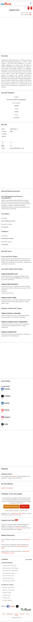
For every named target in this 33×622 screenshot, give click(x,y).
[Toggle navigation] (30, 3)
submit (14, 476)
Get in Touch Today (21, 528)
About (3, 614)
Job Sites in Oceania (7, 600)
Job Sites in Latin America (8, 590)
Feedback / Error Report (11, 506)
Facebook (11, 606)
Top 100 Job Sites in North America (10, 568)
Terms (27, 614)
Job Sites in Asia (6, 597)
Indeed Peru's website (7, 488)
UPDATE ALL (24, 506)
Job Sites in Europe (6, 592)
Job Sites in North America (8, 587)
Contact (16, 614)
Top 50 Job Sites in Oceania (8, 580)
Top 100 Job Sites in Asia (8, 575)
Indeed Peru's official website (18, 513)
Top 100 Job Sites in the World (9, 565)
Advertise (22, 614)
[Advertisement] (16, 35)
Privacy (16, 615)
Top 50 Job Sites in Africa (8, 578)
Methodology (10, 614)
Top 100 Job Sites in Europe (8, 573)
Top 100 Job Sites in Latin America (10, 570)
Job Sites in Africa (6, 595)
